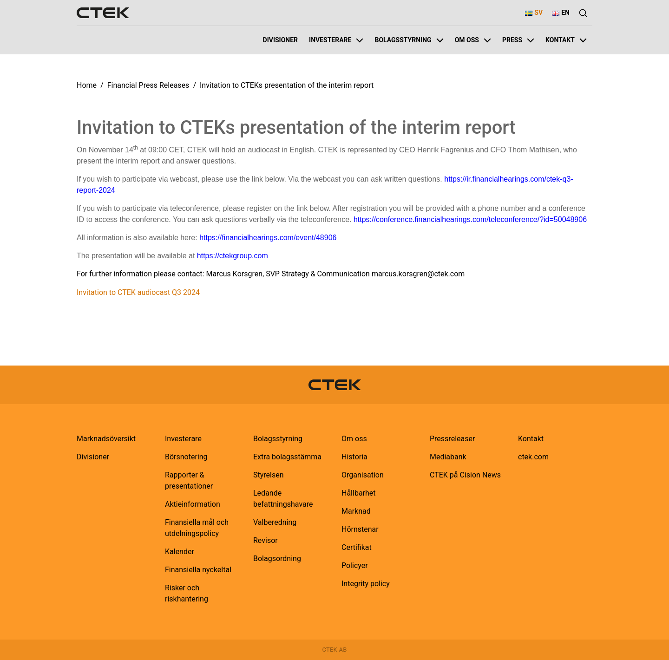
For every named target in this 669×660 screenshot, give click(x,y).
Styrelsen (268, 474)
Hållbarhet (358, 493)
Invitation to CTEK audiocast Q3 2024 (138, 292)
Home (87, 85)
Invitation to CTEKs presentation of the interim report (287, 85)
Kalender (179, 551)
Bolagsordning (277, 558)
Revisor (265, 540)
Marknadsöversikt (106, 438)
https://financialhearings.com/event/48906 (267, 238)
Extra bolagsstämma (287, 456)
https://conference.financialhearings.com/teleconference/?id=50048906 (470, 219)
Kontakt (566, 40)
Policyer (354, 565)
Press (518, 40)
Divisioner (280, 40)
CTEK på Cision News (465, 474)
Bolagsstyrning (408, 40)
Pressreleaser (452, 438)
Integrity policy (365, 583)
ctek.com (533, 456)
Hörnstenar (360, 529)
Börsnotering (186, 456)
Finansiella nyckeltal (198, 569)
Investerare (336, 40)
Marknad (356, 511)
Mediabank (448, 456)
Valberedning (274, 522)
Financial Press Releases (148, 85)
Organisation (362, 474)
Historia (354, 456)
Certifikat (356, 547)
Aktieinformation (192, 504)
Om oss (473, 40)
